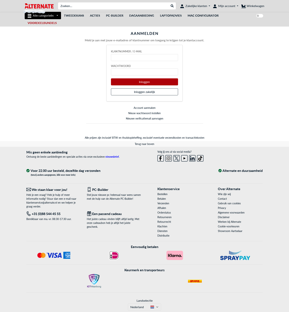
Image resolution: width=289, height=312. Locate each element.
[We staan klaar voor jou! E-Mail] (53, 189)
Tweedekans (74, 15)
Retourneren (164, 217)
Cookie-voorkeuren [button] (228, 226)
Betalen (161, 198)
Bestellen (162, 194)
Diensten (162, 231)
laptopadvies (171, 15)
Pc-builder (114, 15)
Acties (95, 15)
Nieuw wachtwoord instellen (144, 113)
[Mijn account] (225, 6)
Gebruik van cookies (229, 203)
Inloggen (144, 82)
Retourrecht (164, 221)
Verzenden (163, 203)
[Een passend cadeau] (114, 213)
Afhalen (161, 207)
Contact (222, 198)
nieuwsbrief (112, 156)
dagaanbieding (141, 15)
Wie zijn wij (224, 194)
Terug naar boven (144, 143)
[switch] (259, 16)
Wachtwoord (121, 65)
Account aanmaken (145, 107)
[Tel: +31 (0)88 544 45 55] (53, 213)
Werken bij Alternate (229, 221)
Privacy (222, 207)
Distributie (163, 235)
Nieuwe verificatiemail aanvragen (144, 118)
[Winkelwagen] (252, 6)
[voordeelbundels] (42, 23)
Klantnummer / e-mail (126, 51)
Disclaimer (224, 217)
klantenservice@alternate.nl (41, 202)
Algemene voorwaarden (231, 212)
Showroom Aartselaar (230, 231)
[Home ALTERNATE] (39, 6)
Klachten (162, 226)
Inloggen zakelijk (144, 91)
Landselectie (145, 300)
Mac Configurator (203, 15)
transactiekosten (195, 137)
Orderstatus (164, 212)
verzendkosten (173, 137)
